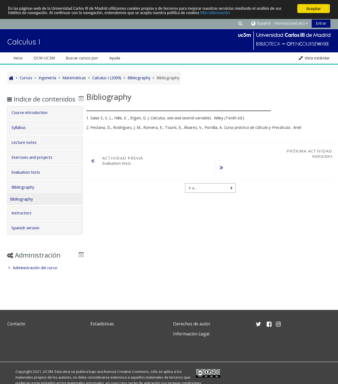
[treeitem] (45, 276)
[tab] (44, 120)
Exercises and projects (35, 165)
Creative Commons (133, 371)
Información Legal (191, 334)
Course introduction (33, 120)
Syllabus (22, 135)
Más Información (236, 13)
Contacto (16, 324)
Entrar (321, 23)
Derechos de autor (192, 324)
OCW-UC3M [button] (44, 58)
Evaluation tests (29, 180)
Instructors (25, 220)
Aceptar (313, 8)
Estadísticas (102, 324)
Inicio (18, 58)
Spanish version (29, 235)
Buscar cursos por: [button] (82, 58)
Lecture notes (27, 150)
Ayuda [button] (114, 58)
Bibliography (26, 195)
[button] (240, 23)
